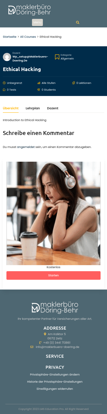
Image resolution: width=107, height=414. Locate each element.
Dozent (16, 52)
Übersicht (11, 108)
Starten (53, 275)
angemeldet (26, 147)
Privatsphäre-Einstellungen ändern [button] (55, 375)
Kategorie (66, 54)
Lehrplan (33, 108)
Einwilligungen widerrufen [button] (55, 389)
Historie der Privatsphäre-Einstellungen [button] (55, 382)
